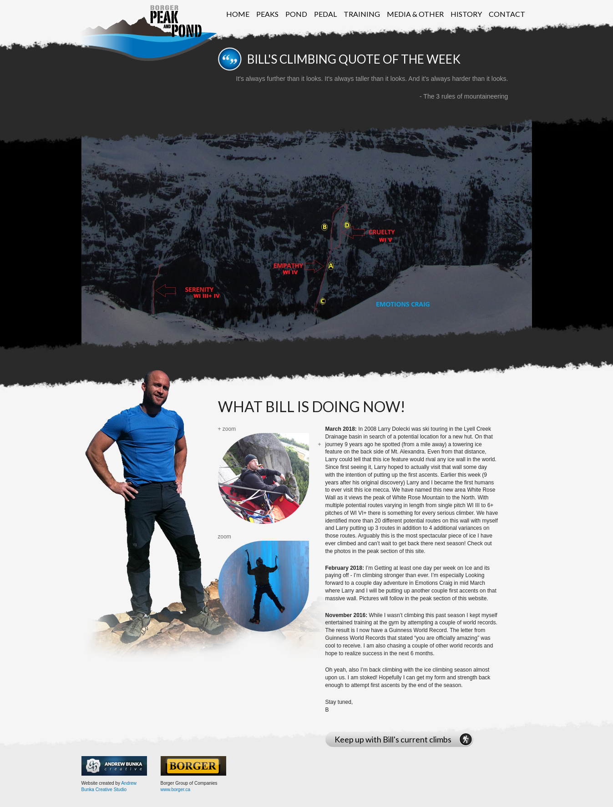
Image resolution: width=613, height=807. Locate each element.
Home (237, 14)
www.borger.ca (176, 789)
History (466, 14)
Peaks (267, 14)
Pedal (325, 14)
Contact (507, 14)
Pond (296, 14)
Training (362, 14)
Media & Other (415, 14)
